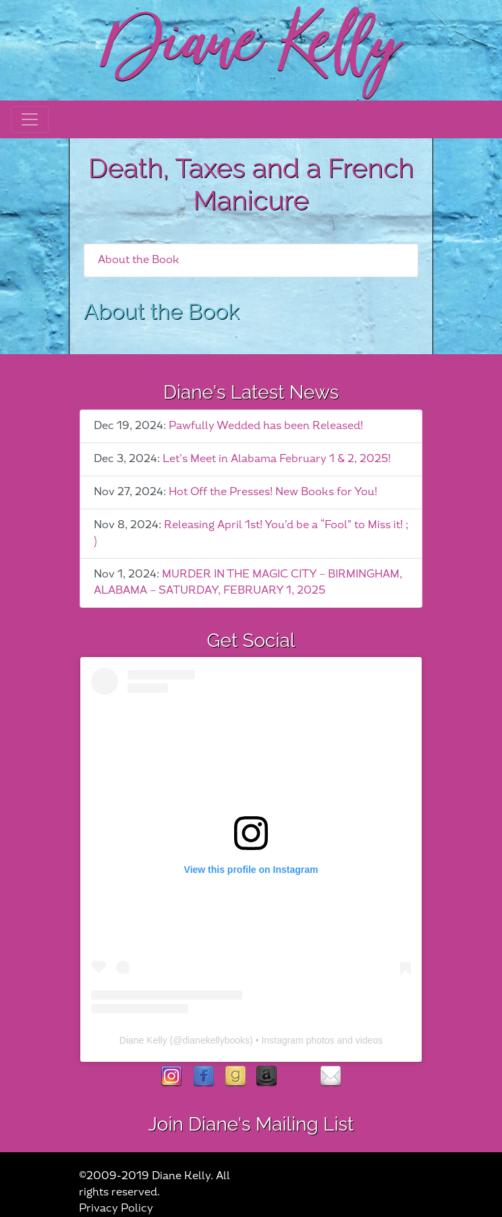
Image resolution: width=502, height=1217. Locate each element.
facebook (203, 1077)
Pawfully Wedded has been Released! (266, 426)
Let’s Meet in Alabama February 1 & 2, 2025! (277, 459)
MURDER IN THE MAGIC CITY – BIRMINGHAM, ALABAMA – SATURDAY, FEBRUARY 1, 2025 (248, 582)
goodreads (235, 1077)
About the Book (138, 260)
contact (330, 1077)
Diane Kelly (143, 1040)
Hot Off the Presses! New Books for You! (273, 492)
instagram (172, 1077)
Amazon (267, 1077)
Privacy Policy (116, 1208)
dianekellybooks (216, 1040)
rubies (298, 1077)
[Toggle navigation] (30, 119)
